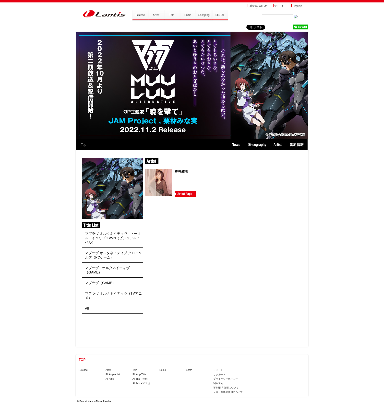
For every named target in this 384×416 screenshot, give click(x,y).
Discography (257, 144)
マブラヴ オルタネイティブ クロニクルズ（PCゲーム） (113, 255)
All (87, 308)
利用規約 (218, 383)
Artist (279, 144)
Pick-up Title (139, 374)
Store (189, 370)
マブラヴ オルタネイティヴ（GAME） (107, 270)
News (236, 144)
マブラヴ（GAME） (100, 283)
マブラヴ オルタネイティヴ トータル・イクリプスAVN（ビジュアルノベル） (113, 238)
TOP (84, 144)
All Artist (110, 378)
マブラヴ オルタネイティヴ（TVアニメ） (113, 295)
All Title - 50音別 (141, 383)
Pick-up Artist (113, 374)
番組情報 (297, 144)
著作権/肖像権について (226, 387)
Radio (162, 370)
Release (83, 370)
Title (134, 370)
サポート (218, 370)
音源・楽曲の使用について (228, 392)
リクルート (219, 374)
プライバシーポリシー (225, 378)
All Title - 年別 (139, 378)
